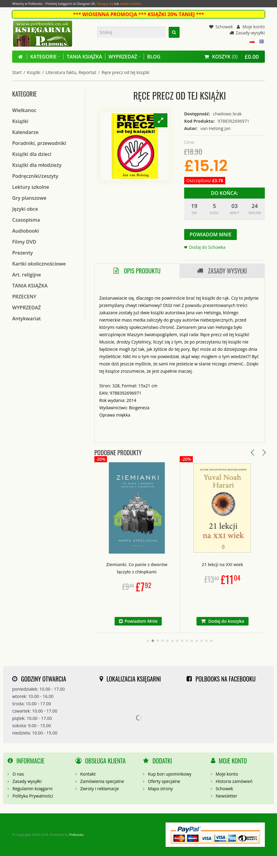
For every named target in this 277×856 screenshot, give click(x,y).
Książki (33, 72)
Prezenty (22, 252)
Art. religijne (26, 274)
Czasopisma (26, 220)
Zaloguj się (105, 3)
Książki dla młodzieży (36, 165)
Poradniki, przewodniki (39, 143)
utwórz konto (130, 3)
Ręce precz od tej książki (125, 72)
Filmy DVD (24, 241)
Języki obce (25, 209)
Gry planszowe (29, 198)
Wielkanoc (24, 110)
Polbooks (76, 834)
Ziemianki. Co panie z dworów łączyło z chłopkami (174, 568)
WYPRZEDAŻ (26, 307)
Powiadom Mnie (210, 234)
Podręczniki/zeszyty (35, 176)
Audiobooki (25, 230)
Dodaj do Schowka (207, 247)
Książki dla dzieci (31, 154)
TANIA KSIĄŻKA (29, 285)
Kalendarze (25, 132)
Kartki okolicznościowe (39, 263)
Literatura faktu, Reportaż (71, 72)
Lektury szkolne (30, 187)
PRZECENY (24, 296)
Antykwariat (26, 318)
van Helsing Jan (216, 128)
